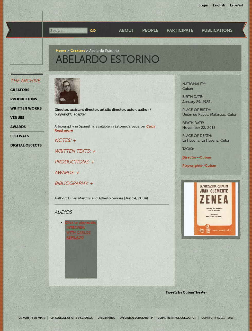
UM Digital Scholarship (136, 317)
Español (236, 5)
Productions (23, 99)
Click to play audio (80, 222)
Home (61, 50)
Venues (17, 117)
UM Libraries (106, 317)
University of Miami (32, 317)
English (219, 5)
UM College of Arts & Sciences (71, 317)
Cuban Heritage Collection (177, 317)
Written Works (26, 108)
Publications (217, 30)
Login (203, 5)
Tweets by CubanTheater (186, 292)
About (126, 30)
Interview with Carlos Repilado (78, 233)
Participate (180, 30)
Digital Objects (26, 145)
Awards (18, 127)
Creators (19, 90)
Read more (64, 130)
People (150, 30)
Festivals (19, 136)
